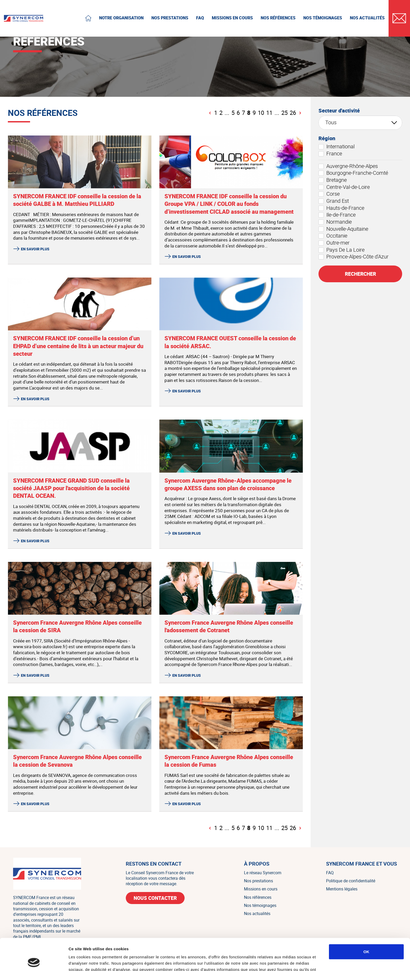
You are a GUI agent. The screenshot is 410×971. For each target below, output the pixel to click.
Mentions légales (341, 889)
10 (261, 113)
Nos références (257, 897)
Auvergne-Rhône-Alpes (348, 166)
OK (366, 919)
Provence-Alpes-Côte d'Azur (353, 256)
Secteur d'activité (339, 110)
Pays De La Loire (341, 249)
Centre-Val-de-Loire (344, 187)
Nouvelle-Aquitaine (343, 228)
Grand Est (333, 200)
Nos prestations (258, 881)
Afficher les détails (288, 960)
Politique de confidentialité (350, 881)
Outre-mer (334, 242)
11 (269, 113)
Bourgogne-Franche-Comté (353, 173)
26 (293, 113)
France (330, 153)
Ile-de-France (337, 214)
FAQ (330, 873)
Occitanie (332, 235)
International (336, 146)
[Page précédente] (210, 113)
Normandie (335, 221)
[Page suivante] (300, 113)
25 (284, 113)
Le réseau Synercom (262, 873)
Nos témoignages (260, 905)
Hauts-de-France (341, 208)
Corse (329, 193)
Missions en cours (260, 889)
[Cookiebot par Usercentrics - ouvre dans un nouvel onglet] (34, 961)
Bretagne (332, 180)
